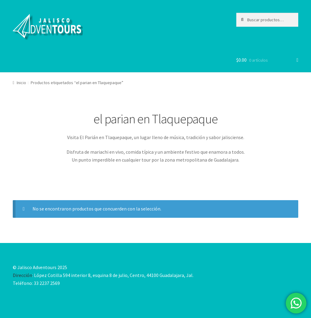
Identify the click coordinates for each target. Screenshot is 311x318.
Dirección (22, 275)
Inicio (21, 82)
